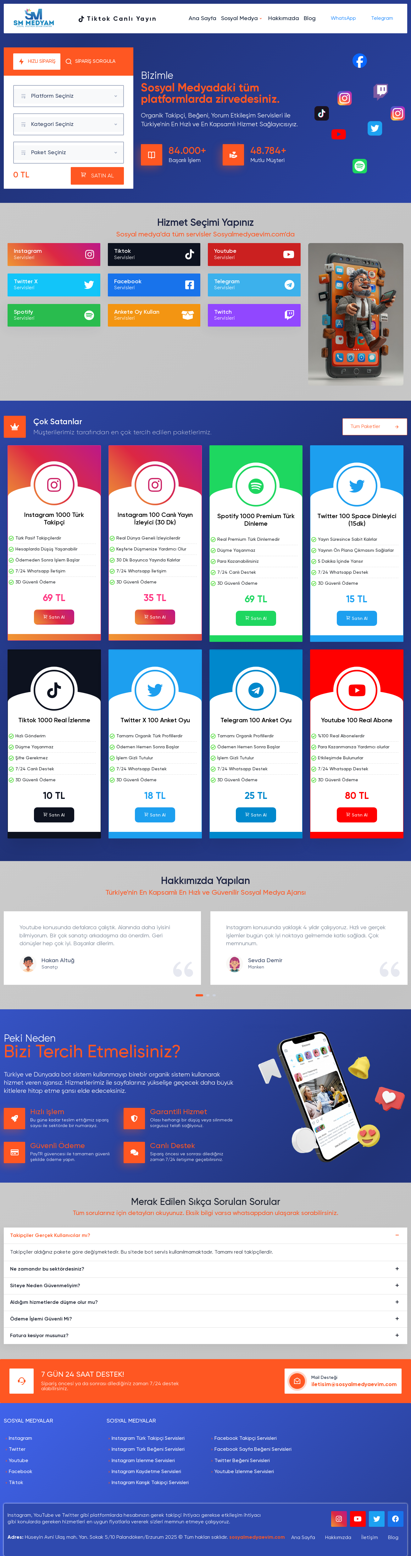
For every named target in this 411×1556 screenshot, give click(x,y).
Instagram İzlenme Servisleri (143, 1460)
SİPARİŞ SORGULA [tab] (90, 61)
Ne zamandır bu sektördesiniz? (47, 1269)
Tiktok (16, 1482)
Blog (310, 18)
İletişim (369, 1537)
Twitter (17, 1449)
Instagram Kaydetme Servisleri (146, 1471)
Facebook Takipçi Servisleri (245, 1438)
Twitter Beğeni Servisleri (242, 1460)
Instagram (20, 1438)
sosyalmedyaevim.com (257, 1537)
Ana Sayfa (202, 18)
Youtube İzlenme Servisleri (244, 1471)
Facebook (20, 1471)
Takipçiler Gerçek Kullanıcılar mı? (50, 1235)
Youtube (18, 1460)
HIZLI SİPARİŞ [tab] (37, 61)
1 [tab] (199, 997)
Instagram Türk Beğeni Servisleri (148, 1449)
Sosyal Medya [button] (239, 18)
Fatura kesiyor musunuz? (39, 1335)
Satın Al (54, 617)
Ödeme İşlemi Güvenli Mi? (41, 1319)
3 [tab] (216, 997)
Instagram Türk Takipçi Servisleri (148, 1438)
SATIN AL (97, 175)
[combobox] (68, 96)
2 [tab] (209, 997)
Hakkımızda (283, 18)
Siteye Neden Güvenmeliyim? (45, 1285)
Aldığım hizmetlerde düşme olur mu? (54, 1302)
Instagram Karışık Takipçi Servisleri (150, 1482)
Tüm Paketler (374, 426)
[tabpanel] (102, 948)
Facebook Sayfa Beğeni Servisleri (253, 1449)
